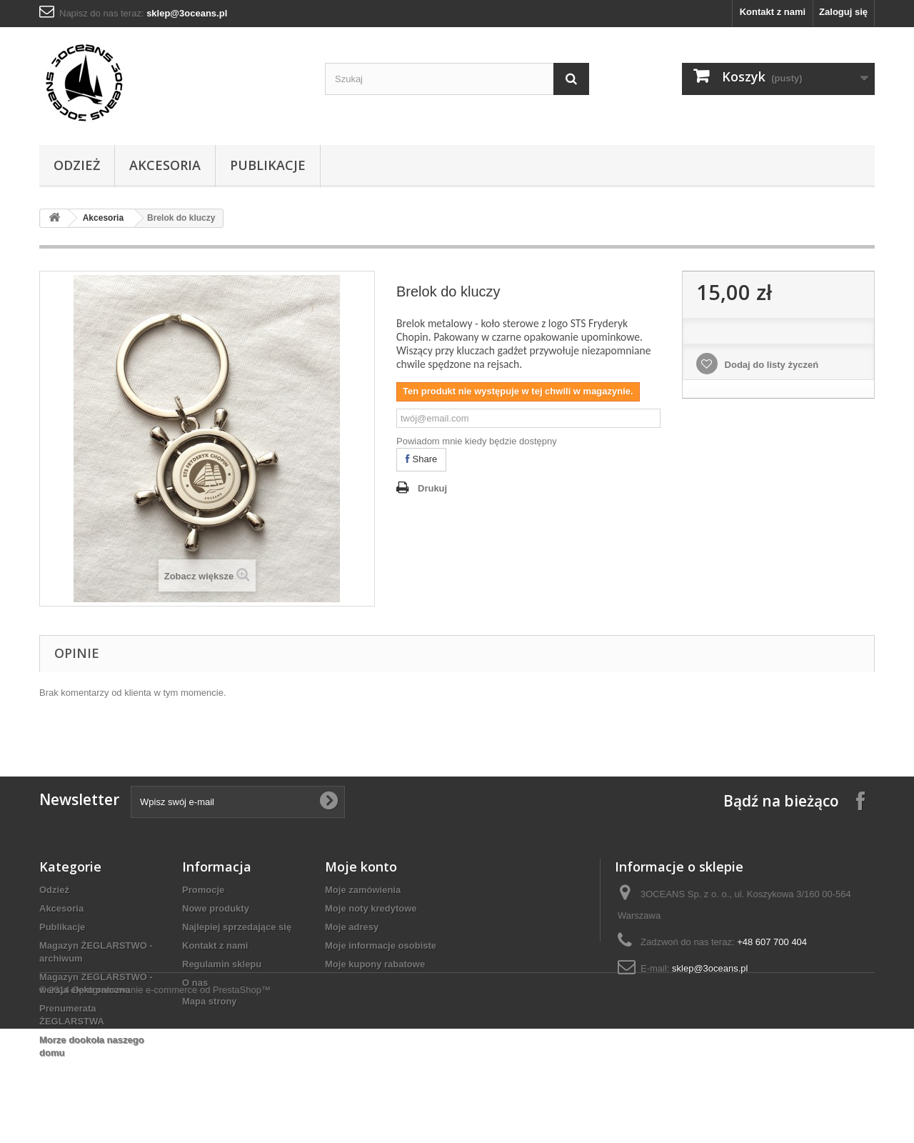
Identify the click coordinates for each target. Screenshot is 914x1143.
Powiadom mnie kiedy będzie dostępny (476, 441)
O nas (195, 982)
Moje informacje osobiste (380, 945)
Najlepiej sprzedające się (236, 927)
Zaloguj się (843, 11)
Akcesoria (165, 165)
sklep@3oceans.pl (710, 968)
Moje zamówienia (363, 889)
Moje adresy (351, 927)
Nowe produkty (215, 908)
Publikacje (268, 165)
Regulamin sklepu (221, 964)
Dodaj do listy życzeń (770, 364)
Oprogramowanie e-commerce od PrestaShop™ (171, 1104)
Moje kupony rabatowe (375, 964)
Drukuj (432, 488)
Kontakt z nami (772, 11)
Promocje (203, 889)
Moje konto (361, 866)
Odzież (77, 165)
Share (421, 459)
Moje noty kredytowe (371, 908)
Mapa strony (209, 1001)
